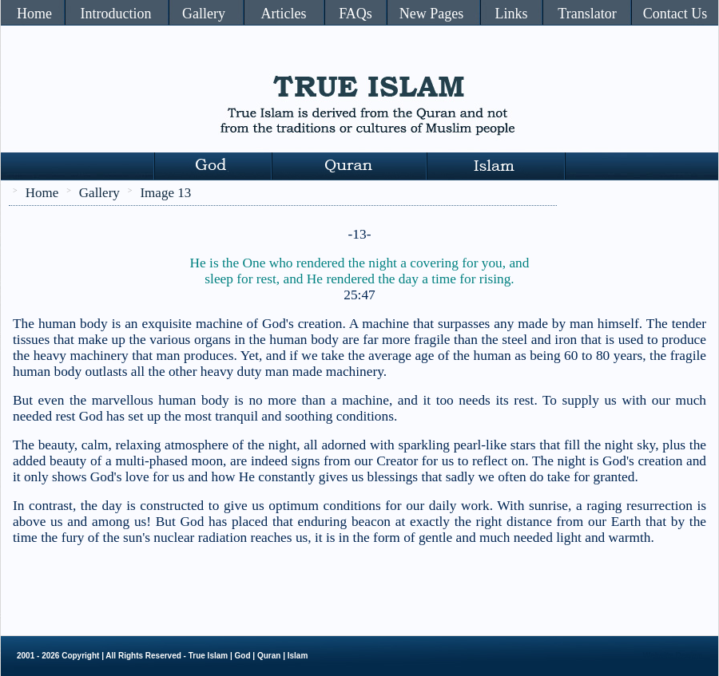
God (243, 655)
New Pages (431, 14)
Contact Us (675, 14)
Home (34, 14)
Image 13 (165, 192)
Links (511, 14)
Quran (268, 655)
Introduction (116, 14)
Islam (298, 655)
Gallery (203, 14)
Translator (587, 14)
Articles (284, 14)
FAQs (355, 14)
